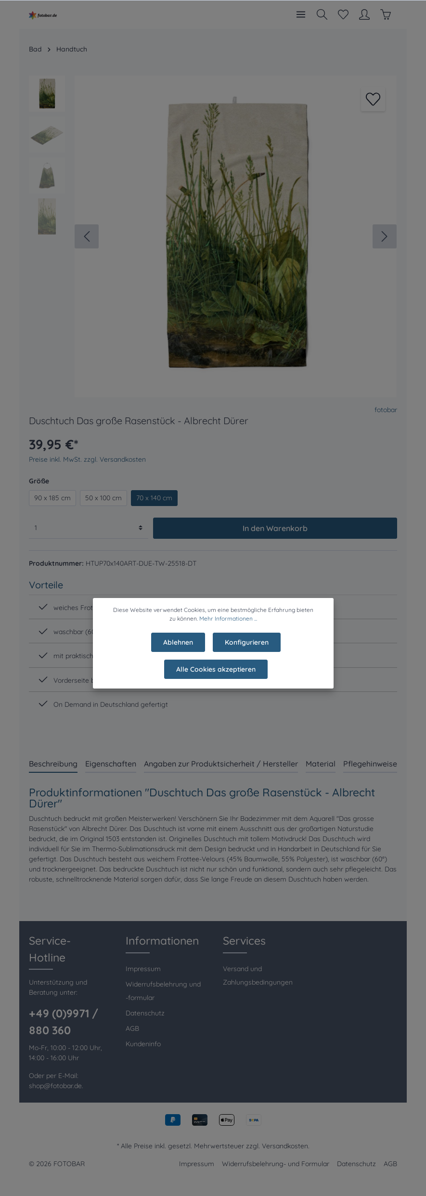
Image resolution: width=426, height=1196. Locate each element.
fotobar (385, 409)
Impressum (143, 968)
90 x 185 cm (52, 498)
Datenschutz (145, 1013)
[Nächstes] (385, 236)
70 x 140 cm (154, 498)
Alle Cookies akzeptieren (216, 676)
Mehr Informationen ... (228, 625)
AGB (132, 1028)
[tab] (53, 763)
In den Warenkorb (275, 528)
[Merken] (373, 99)
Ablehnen (178, 649)
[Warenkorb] (385, 14)
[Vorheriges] (87, 236)
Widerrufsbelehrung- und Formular (275, 1163)
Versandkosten (285, 1146)
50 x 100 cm (103, 498)
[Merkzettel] (343, 14)
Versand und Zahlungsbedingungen (258, 975)
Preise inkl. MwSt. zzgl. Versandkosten (87, 459)
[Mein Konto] (364, 14)
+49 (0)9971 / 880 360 (63, 1021)
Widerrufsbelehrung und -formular (163, 991)
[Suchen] (322, 14)
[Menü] (300, 14)
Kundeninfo (143, 1044)
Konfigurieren (247, 649)
